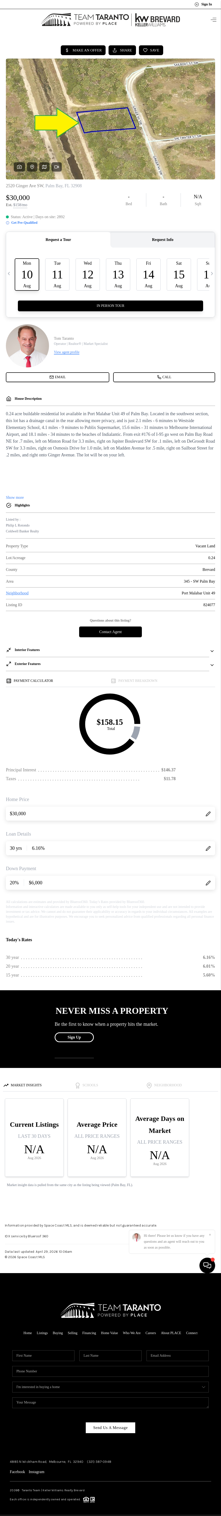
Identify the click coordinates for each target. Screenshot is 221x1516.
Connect (192, 1331)
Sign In (203, 4)
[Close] (210, 1472)
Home (28, 1331)
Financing (89, 1331)
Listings (42, 1331)
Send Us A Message (110, 1425)
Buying (58, 1331)
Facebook (17, 1469)
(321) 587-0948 (99, 1459)
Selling (72, 1331)
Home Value (109, 1331)
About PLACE (171, 1331)
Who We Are (131, 1331)
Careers (151, 1331)
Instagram (36, 1469)
